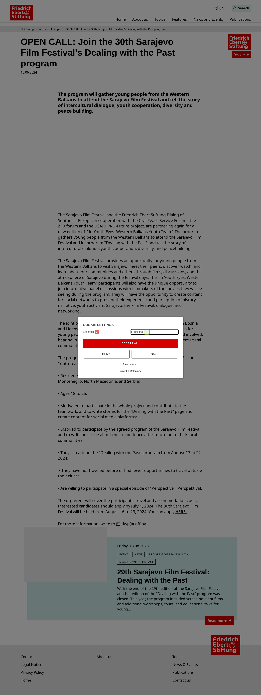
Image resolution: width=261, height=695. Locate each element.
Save (155, 354)
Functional (140, 332)
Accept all (130, 343)
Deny (106, 354)
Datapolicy (135, 371)
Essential (91, 332)
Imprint (123, 371)
